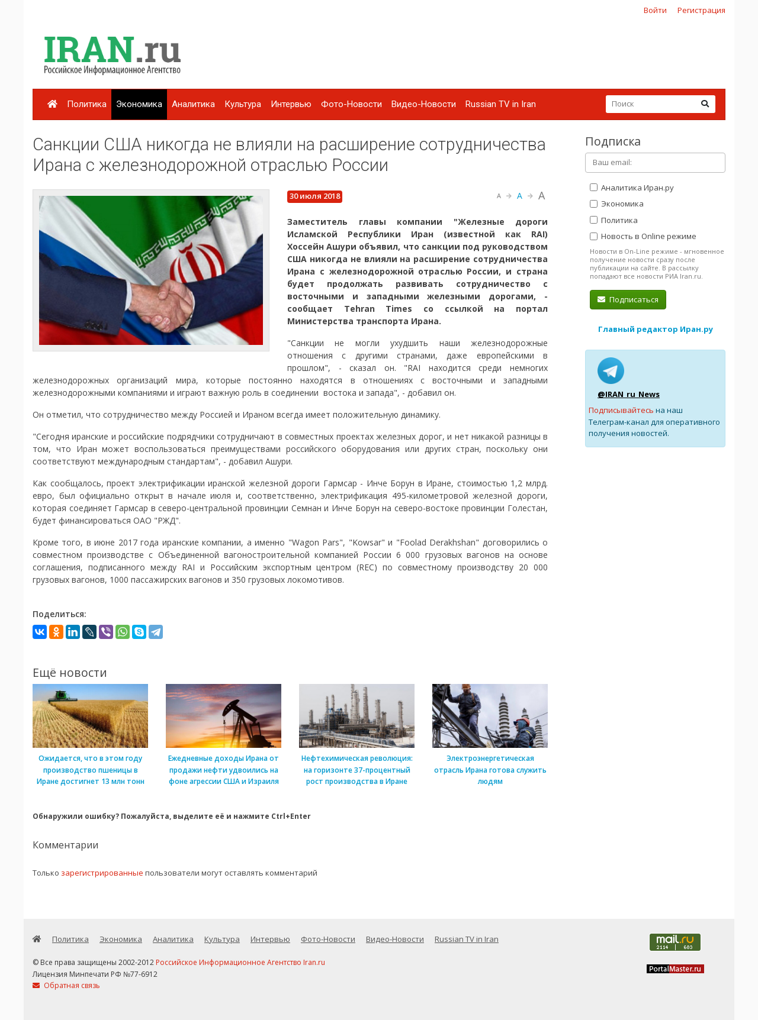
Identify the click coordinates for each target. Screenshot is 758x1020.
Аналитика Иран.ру (632, 187)
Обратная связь (66, 985)
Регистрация (701, 10)
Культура (242, 104)
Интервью (291, 104)
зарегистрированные (102, 872)
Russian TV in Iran (500, 104)
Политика (87, 104)
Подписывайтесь (621, 410)
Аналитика (193, 104)
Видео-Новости (423, 104)
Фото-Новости (351, 104)
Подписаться (628, 299)
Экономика (139, 104)
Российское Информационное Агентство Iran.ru (240, 962)
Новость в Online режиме (643, 236)
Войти (655, 10)
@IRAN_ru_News (629, 394)
